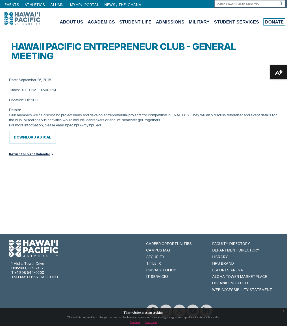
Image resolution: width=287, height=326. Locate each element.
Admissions (170, 21)
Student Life (135, 21)
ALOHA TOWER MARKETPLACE (239, 276)
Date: (13, 80)
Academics (101, 21)
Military (199, 21)
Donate (274, 21)
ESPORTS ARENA (227, 270)
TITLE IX (153, 263)
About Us (71, 21)
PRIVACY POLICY (161, 270)
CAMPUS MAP (158, 250)
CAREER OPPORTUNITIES (169, 243)
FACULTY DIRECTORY (231, 243)
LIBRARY (220, 257)
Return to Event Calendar (29, 154)
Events (11, 4)
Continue (135, 322)
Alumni (57, 4)
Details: (15, 110)
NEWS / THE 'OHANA (122, 4)
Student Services (236, 21)
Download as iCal (32, 137)
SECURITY (155, 257)
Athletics (34, 4)
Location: (16, 100)
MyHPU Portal (84, 4)
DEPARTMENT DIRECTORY (235, 250)
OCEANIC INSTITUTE (230, 283)
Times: (14, 90)
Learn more (151, 322)
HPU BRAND (223, 263)
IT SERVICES (157, 276)
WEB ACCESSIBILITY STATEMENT (242, 290)
